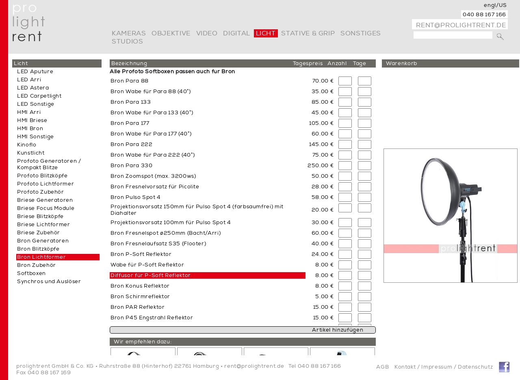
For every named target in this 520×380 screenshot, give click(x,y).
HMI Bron (30, 128)
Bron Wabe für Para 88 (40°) (150, 91)
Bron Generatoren (43, 241)
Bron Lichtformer (41, 257)
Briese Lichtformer (43, 224)
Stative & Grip (308, 33)
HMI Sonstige (35, 136)
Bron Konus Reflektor (140, 286)
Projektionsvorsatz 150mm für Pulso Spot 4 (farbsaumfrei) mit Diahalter (197, 209)
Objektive (171, 33)
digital (236, 33)
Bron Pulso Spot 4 (135, 197)
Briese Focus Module (45, 208)
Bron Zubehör (36, 265)
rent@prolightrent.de (461, 25)
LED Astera (33, 88)
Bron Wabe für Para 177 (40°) (150, 134)
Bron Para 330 (131, 165)
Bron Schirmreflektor (140, 296)
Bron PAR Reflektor (137, 307)
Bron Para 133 (130, 102)
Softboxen (31, 273)
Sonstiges (360, 33)
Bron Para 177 (129, 123)
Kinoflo (27, 145)
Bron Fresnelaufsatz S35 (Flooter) (158, 243)
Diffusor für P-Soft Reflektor (150, 275)
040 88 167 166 (484, 14)
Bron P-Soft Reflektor (141, 254)
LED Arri (29, 79)
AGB (382, 367)
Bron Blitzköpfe (38, 249)
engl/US (495, 5)
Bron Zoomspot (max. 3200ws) (153, 176)
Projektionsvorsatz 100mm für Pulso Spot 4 (170, 222)
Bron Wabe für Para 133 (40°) (151, 112)
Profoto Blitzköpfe (42, 176)
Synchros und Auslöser (49, 281)
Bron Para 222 (131, 144)
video (207, 33)
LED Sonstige (35, 104)
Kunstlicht (31, 153)
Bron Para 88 (129, 81)
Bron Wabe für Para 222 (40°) (152, 155)
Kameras (129, 33)
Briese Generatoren (45, 200)
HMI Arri (29, 112)
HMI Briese (32, 120)
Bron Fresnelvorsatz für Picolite (154, 186)
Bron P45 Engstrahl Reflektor (151, 317)
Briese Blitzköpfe (40, 216)
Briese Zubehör (38, 232)
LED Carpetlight (39, 96)
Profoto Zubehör (40, 192)
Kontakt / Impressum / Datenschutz (443, 367)
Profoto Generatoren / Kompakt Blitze (49, 164)
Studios (127, 41)
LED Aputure (35, 71)
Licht (266, 33)
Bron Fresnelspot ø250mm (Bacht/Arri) (165, 233)
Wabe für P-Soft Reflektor (147, 265)
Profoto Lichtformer (45, 184)
